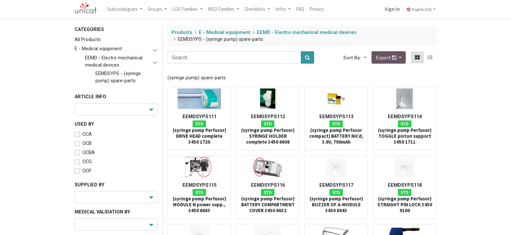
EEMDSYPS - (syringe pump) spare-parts (118, 77)
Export (387, 57)
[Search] (307, 57)
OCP (87, 171)
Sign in (391, 9)
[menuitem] (301, 9)
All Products (88, 39)
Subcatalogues (123, 9)
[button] (364, 57)
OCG (87, 161)
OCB (87, 143)
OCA (87, 134)
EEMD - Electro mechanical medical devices (113, 61)
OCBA (88, 152)
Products (181, 32)
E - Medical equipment (98, 49)
